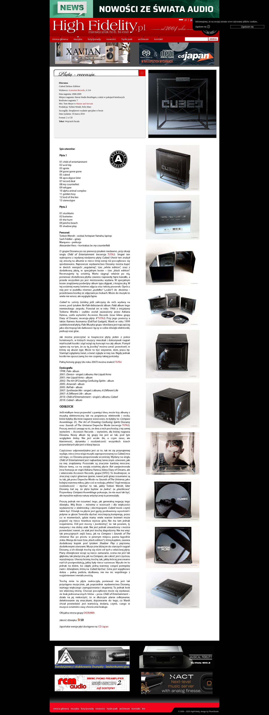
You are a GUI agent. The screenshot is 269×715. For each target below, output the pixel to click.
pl (186, 20)
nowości (111, 39)
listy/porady (94, 39)
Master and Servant (84, 103)
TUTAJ (111, 254)
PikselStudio (214, 711)
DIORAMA (89, 613)
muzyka (78, 39)
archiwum (143, 39)
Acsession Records (76, 90)
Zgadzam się (202, 26)
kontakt (158, 39)
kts (143, 708)
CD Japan (103, 626)
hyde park (127, 39)
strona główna (60, 39)
